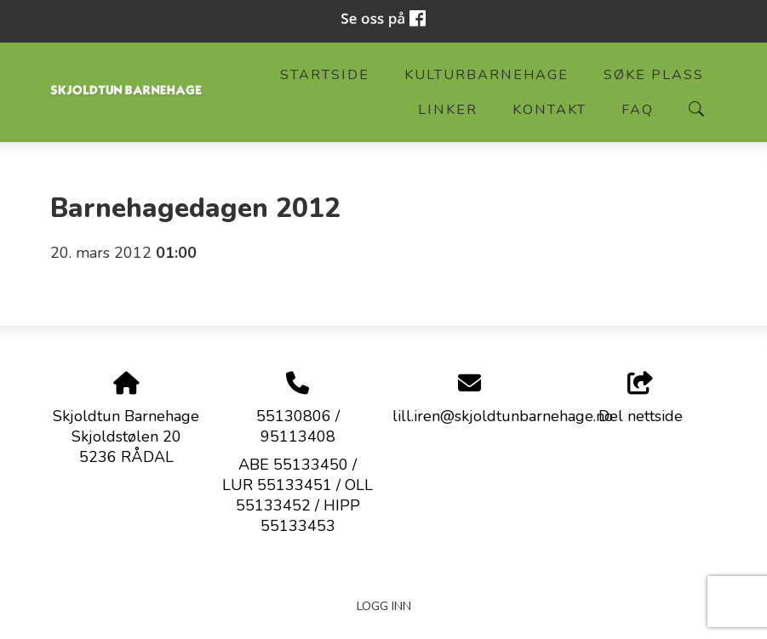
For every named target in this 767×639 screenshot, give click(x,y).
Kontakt (549, 109)
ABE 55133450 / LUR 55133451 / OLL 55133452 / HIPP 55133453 (297, 495)
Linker (448, 109)
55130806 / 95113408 (298, 426)
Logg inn (384, 605)
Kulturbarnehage (486, 75)
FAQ (637, 109)
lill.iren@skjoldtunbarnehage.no (502, 416)
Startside (324, 75)
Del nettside (640, 399)
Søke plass (654, 75)
